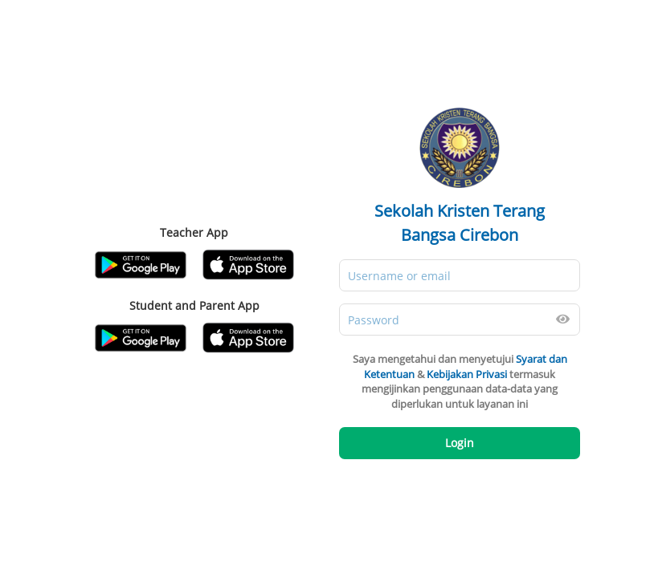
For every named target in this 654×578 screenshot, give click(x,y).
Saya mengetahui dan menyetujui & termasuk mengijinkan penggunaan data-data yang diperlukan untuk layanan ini (460, 381)
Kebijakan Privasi (467, 374)
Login (459, 442)
